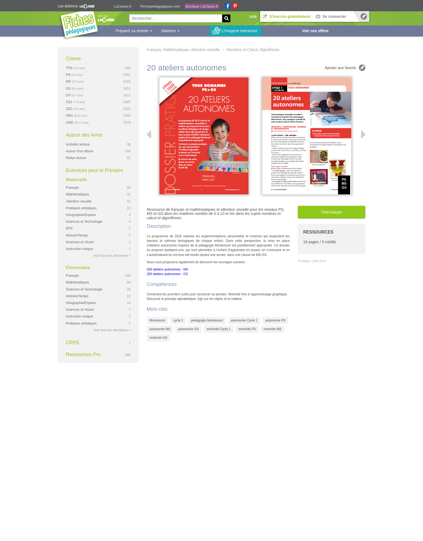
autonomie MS (159, 329)
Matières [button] (170, 31)
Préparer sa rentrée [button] (134, 31)
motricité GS (158, 338)
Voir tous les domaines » (112, 256)
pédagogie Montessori (207, 320)
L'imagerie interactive (239, 31)
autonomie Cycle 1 (244, 320)
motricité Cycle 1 (219, 329)
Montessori (157, 320)
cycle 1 (178, 320)
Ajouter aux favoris (340, 68)
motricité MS (273, 329)
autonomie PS (275, 320)
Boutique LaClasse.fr (202, 6)
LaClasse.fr (123, 6)
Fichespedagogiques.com (160, 6)
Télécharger (331, 212)
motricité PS (247, 329)
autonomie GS (188, 329)
